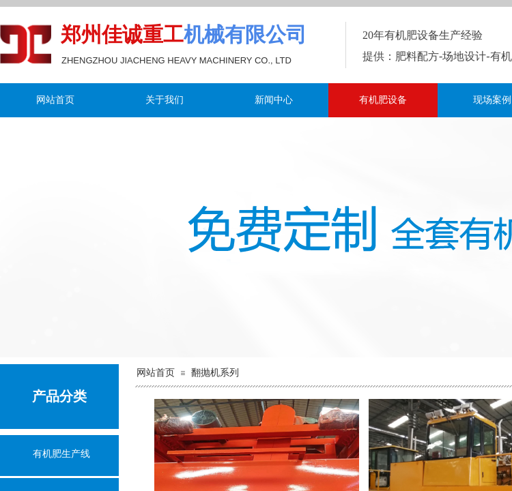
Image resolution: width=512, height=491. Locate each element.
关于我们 (164, 100)
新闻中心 (274, 100)
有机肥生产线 (61, 454)
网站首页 (55, 100)
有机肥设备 (383, 100)
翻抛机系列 (215, 373)
